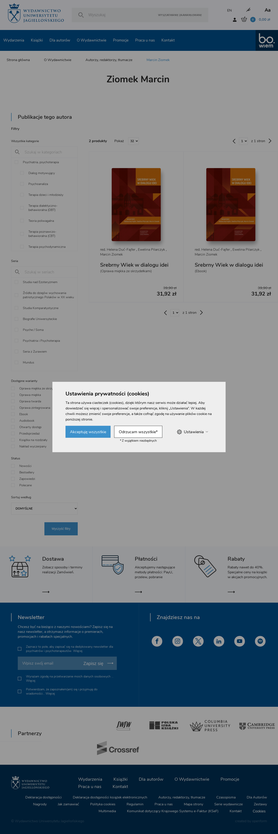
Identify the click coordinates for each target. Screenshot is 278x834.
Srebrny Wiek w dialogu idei (134, 264)
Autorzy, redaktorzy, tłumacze (108, 60)
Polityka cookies (102, 804)
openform (259, 821)
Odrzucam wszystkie (138, 432)
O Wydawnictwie (91, 40)
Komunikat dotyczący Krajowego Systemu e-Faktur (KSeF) (172, 811)
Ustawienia (192, 432)
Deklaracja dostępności (43, 797)
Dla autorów (60, 40)
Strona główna (18, 60)
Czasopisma (226, 797)
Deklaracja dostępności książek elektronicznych (110, 797)
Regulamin (135, 804)
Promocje (121, 40)
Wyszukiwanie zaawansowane (180, 15)
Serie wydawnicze (228, 804)
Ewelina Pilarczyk (151, 249)
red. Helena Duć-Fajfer (117, 249)
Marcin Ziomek (158, 60)
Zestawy (260, 804)
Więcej (77, 651)
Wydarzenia (13, 40)
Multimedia (107, 811)
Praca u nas (145, 40)
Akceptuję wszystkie (88, 432)
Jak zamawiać (68, 804)
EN (229, 10)
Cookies (259, 811)
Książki (37, 40)
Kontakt (168, 40)
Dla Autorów (257, 797)
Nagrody (40, 804)
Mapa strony (193, 804)
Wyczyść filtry (61, 528)
